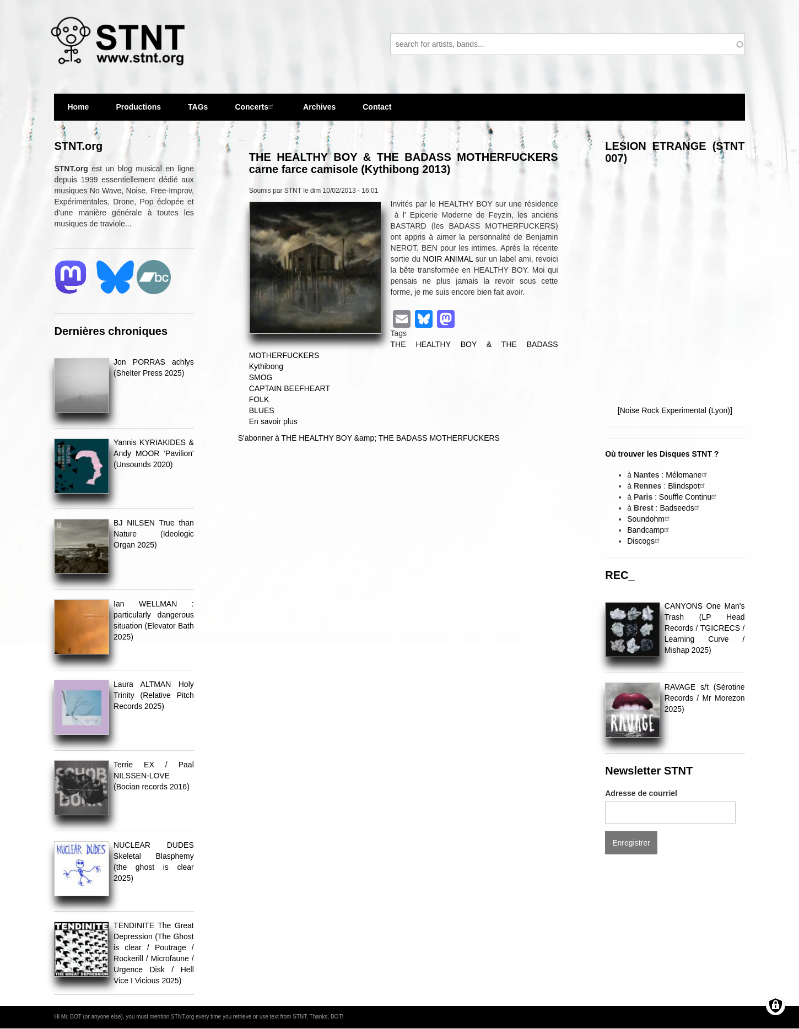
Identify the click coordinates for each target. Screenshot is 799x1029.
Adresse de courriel (641, 793)
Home (78, 106)
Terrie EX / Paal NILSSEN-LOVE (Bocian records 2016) (154, 775)
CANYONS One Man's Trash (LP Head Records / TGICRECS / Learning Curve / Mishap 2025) (705, 628)
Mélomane (687, 474)
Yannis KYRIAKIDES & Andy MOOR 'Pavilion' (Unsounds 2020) (154, 453)
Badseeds (680, 507)
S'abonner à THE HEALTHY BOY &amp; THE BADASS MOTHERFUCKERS (369, 438)
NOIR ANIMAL (448, 258)
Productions (138, 106)
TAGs (198, 111)
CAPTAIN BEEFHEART (289, 388)
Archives (319, 111)
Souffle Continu (689, 496)
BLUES (261, 410)
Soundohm (649, 518)
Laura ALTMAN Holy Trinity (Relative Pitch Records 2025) (154, 695)
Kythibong (266, 366)
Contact (377, 106)
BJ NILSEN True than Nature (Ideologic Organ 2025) (154, 533)
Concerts (255, 106)
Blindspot (688, 485)
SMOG (261, 377)
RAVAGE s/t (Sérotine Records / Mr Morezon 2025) (705, 698)
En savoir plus (273, 421)
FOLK (259, 399)
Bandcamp (649, 530)
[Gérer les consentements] (775, 1005)
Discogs (644, 541)
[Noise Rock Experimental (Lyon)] (675, 410)
